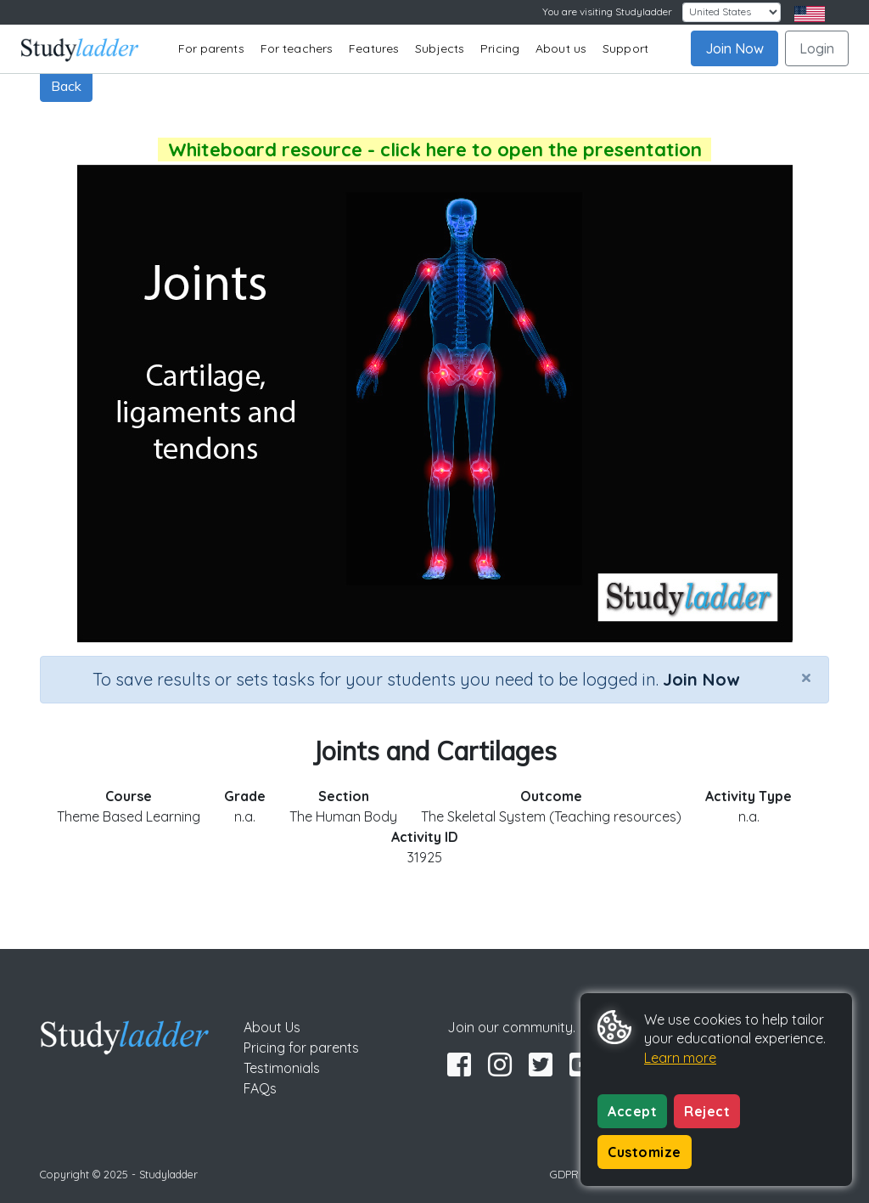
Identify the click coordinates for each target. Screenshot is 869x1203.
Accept (632, 1111)
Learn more (680, 1057)
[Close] (806, 677)
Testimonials (282, 1067)
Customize (644, 1152)
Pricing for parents (301, 1047)
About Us (272, 1027)
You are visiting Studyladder (607, 11)
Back (66, 85)
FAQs (260, 1088)
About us (560, 48)
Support (625, 48)
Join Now (734, 48)
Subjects (439, 48)
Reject (707, 1111)
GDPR (564, 1174)
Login (816, 48)
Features (374, 48)
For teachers (297, 48)
